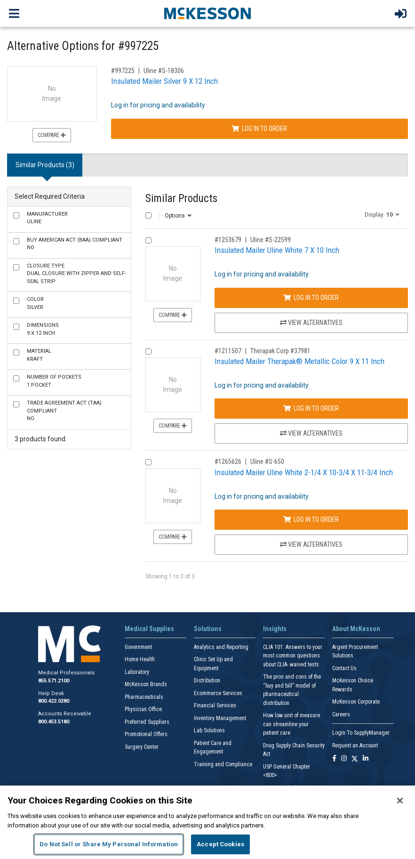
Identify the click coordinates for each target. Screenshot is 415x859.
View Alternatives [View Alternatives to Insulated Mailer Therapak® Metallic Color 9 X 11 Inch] (311, 433)
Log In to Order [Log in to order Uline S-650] (311, 519)
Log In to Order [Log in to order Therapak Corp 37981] (311, 408)
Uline (47, 218)
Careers (341, 714)
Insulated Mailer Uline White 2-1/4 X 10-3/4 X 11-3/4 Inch (304, 472)
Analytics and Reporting (221, 647)
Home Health (140, 659)
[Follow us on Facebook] (334, 758)
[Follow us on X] (354, 758)
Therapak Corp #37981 (280, 351)
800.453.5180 (53, 722)
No (74, 244)
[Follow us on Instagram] (344, 758)
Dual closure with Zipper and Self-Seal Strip (76, 273)
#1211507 (228, 351)
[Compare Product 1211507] (148, 351)
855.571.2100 (53, 681)
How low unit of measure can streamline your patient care (291, 724)
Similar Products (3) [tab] (45, 165)
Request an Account (355, 745)
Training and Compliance (223, 764)
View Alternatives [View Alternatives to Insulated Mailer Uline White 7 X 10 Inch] (311, 322)
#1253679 (228, 239)
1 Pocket (54, 381)
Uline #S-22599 (270, 239)
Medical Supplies (149, 628)
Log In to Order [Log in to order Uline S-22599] (311, 297)
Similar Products (181, 198)
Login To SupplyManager (361, 732)
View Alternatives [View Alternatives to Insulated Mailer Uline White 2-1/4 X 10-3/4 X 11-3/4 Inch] (311, 544)
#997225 (123, 70)
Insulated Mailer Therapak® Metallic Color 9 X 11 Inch (299, 361)
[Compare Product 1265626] (148, 462)
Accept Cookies (220, 844)
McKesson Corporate (356, 701)
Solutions (208, 628)
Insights (275, 628)
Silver (35, 303)
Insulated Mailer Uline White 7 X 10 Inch (277, 250)
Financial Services (215, 705)
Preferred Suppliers (147, 722)
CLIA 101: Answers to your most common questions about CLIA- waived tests (292, 656)
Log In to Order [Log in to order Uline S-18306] (259, 128)
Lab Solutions (209, 730)
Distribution (207, 680)
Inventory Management (220, 718)
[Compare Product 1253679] (148, 240)
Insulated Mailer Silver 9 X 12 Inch (164, 81)
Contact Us (344, 668)
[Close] (400, 800)
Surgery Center (142, 747)
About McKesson (356, 628)
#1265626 (228, 461)
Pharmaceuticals (144, 697)
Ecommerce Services (218, 693)
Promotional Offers (146, 734)
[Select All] (148, 215)
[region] (207, 822)
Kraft (39, 355)
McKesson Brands (146, 684)
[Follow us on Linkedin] (365, 758)
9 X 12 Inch (43, 329)
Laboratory (137, 672)
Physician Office (143, 709)
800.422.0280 (53, 701)
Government (138, 647)
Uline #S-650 (267, 461)
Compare (52, 135)
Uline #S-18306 (164, 70)
